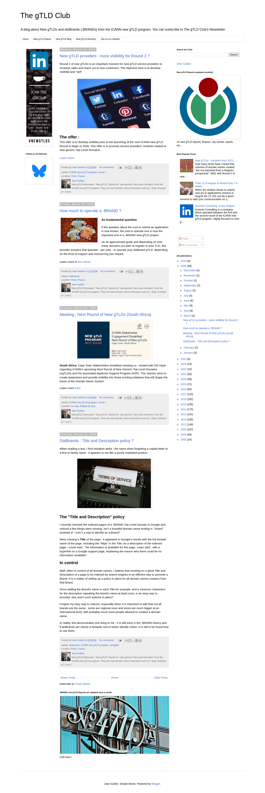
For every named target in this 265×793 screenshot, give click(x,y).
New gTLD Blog (63, 39)
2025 (184, 265)
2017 (184, 394)
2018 (184, 389)
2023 (184, 363)
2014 (184, 409)
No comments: (107, 167)
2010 (184, 429)
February (189, 347)
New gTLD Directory (86, 39)
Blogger (155, 783)
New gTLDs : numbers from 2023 (214, 160)
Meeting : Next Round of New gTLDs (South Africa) (105, 314)
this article (84, 261)
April (187, 310)
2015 (184, 404)
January (189, 352)
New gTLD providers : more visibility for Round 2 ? (105, 56)
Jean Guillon (184, 63)
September (190, 285)
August (188, 290)
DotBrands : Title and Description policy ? (97, 440)
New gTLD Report (42, 39)
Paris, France (78, 176)
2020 (184, 379)
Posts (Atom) (82, 683)
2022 (184, 369)
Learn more (67, 157)
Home (26, 39)
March (188, 315)
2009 (184, 434)
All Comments (188, 245)
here (78, 388)
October (189, 280)
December (190, 270)
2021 (184, 374)
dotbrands (74, 276)
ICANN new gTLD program (83, 172)
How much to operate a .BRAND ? (90, 210)
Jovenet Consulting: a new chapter (215, 205)
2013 (184, 414)
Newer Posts (68, 677)
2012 (184, 419)
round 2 (102, 172)
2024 (184, 359)
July (186, 295)
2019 (184, 384)
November (190, 275)
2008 (184, 439)
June (187, 300)
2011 (184, 424)
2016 (184, 399)
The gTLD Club (45, 15)
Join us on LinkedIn (110, 39)
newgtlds (114, 645)
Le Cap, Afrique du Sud (83, 406)
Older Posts (161, 677)
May (186, 305)
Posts (183, 238)
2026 (184, 260)
